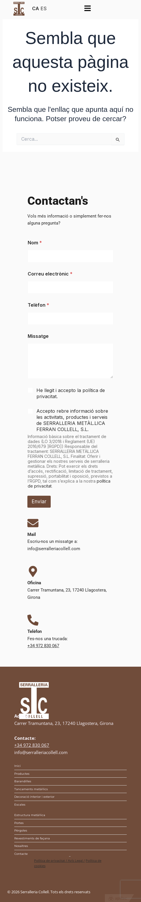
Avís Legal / (76, 860)
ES (43, 8)
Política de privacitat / (51, 860)
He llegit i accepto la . (70, 393)
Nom (35, 243)
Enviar (39, 501)
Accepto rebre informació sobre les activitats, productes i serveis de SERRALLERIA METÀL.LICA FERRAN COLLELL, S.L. (72, 420)
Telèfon (38, 305)
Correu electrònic (50, 274)
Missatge (38, 336)
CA (35, 8)
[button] (87, 8)
